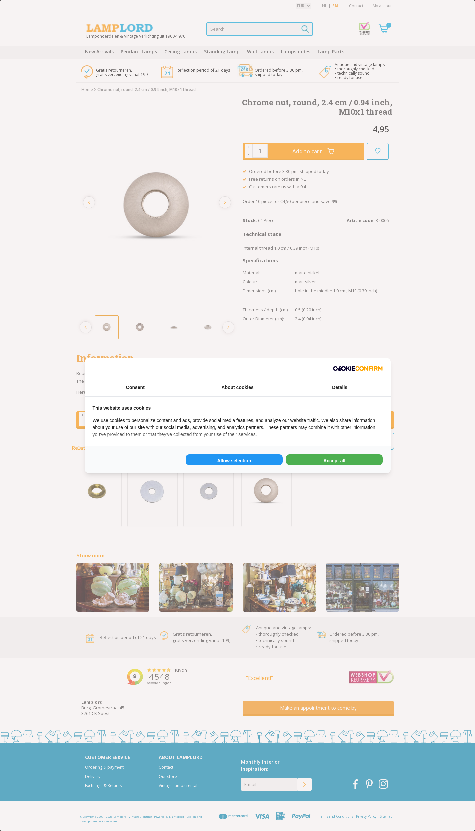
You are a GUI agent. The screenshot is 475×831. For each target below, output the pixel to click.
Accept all (334, 460)
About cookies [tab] (237, 387)
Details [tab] (339, 387)
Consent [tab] (135, 387)
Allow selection (234, 460)
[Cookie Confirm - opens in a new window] (358, 368)
